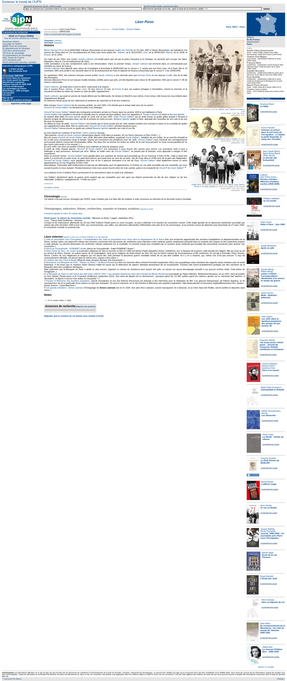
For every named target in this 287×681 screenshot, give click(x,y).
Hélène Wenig (267, 271)
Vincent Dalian (133, 29)
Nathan (221, 109)
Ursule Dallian (61, 107)
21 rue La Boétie (268, 508)
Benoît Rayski (267, 482)
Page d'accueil (6, 20)
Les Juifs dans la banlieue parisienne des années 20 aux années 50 (271, 322)
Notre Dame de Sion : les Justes (61, 251)
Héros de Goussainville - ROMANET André (66, 248)
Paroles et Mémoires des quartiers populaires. (68, 281)
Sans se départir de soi (273, 602)
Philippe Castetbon (271, 199)
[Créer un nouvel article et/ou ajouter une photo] (62, 34)
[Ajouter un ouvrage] (266, 667)
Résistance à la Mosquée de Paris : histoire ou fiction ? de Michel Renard (80, 262)
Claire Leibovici (210, 187)
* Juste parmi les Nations (11, 679)
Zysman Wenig (267, 269)
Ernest (239, 109)
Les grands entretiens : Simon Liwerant (64, 288)
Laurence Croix (268, 368)
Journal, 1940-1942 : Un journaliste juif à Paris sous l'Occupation (272, 535)
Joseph (60, 135)
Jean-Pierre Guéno (268, 177)
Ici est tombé (269, 201)
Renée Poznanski (268, 531)
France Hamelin (268, 128)
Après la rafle (267, 248)
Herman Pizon (144, 75)
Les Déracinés (268, 415)
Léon (227, 109)
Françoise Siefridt (267, 340)
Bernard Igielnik (177, 114)
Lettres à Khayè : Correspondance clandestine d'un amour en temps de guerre (272, 277)
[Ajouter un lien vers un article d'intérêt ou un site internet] (85, 237)
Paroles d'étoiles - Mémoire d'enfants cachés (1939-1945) (270, 181)
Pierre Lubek (267, 435)
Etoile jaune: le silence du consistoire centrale (67, 218)
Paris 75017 (232, 27)
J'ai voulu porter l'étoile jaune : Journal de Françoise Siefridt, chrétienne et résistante (272, 345)
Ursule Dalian (118, 29)
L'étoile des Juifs (268, 578)
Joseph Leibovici (86, 59)
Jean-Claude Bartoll (271, 151)
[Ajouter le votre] (146, 209)
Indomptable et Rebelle (272, 389)
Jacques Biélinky (268, 529)
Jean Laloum (266, 317)
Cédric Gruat (265, 222)
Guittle (169, 75)
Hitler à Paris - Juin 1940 (272, 224)
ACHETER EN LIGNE (268, 112)
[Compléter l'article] (51, 187)
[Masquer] (58, 43)
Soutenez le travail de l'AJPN (21, 1)
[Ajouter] (64, 197)
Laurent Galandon (269, 364)
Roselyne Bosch (267, 104)
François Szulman (268, 458)
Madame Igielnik (121, 119)
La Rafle (264, 106)
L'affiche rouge (268, 484)
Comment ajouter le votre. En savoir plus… (64, 213)
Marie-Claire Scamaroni (271, 387)
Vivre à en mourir (270, 370)
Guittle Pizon (195, 109)
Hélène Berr (267, 647)
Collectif (263, 175)
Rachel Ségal (267, 553)
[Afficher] (57, 41)
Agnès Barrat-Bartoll (271, 153)
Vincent (47, 107)
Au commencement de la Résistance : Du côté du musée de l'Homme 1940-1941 (272, 629)
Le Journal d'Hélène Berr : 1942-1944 (272, 650)
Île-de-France (253, 39)
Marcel (232, 109)
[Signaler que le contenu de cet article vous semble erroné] (73, 316)
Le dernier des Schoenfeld (270, 159)
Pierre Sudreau (267, 600)
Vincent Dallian (126, 117)
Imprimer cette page (21, 103)
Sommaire (49, 41)
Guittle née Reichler (124, 50)
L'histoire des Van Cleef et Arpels (61, 260)
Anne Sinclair (266, 505)
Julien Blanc (265, 623)
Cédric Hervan (269, 156)
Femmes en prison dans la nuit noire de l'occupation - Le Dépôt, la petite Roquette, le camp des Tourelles (273, 134)
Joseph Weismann (268, 246)
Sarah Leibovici (106, 75)
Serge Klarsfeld (266, 576)
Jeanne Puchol (268, 366)
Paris (249, 44)
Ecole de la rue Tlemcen (269, 556)
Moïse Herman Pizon (54, 50)
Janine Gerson (267, 293)
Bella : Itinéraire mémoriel (269, 296)
